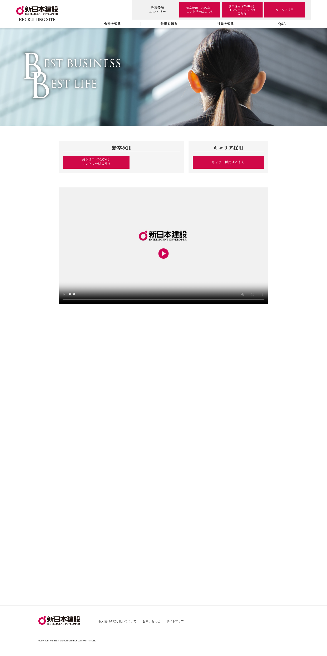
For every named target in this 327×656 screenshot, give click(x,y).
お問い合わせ (151, 623)
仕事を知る (169, 23)
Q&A (282, 24)
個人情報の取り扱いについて (117, 623)
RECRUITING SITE (37, 14)
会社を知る (112, 23)
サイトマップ (175, 623)
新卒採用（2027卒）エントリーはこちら (199, 9)
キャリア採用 (284, 9)
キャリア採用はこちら (228, 162)
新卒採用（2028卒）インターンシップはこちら (242, 10)
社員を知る (225, 23)
